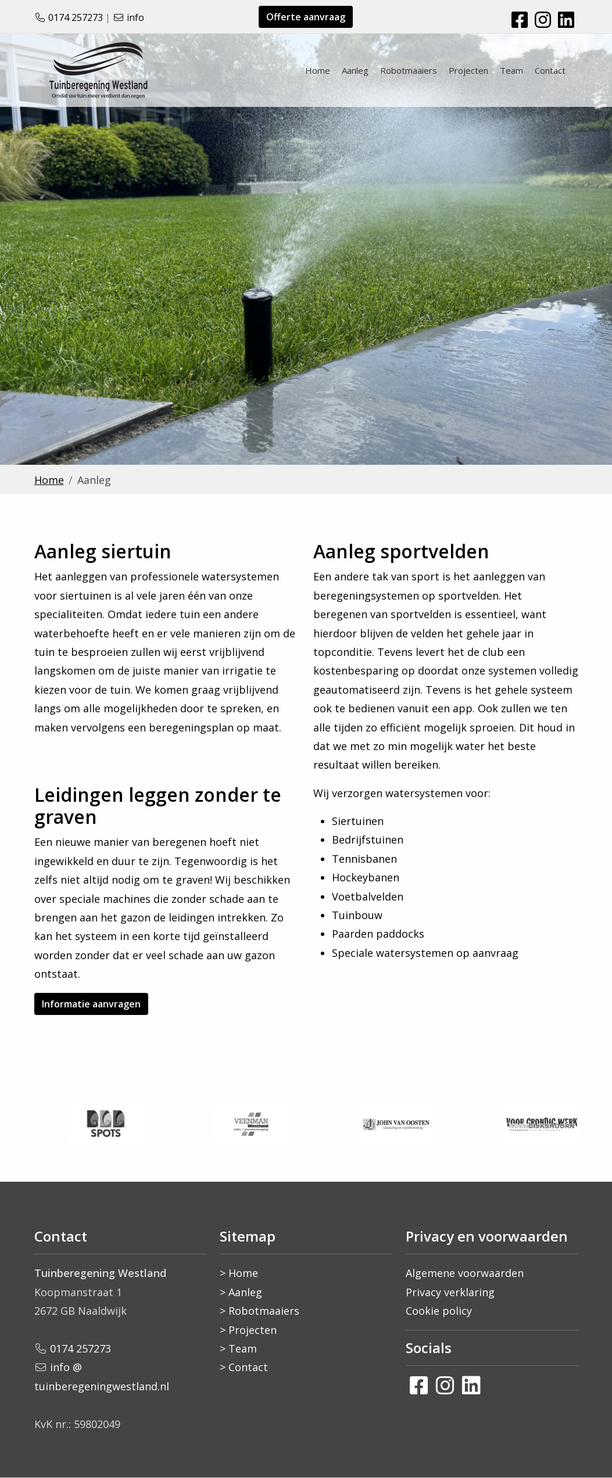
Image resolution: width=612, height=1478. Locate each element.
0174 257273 (75, 17)
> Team (238, 1348)
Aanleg (355, 70)
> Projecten (248, 1330)
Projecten (468, 70)
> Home (239, 1273)
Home (317, 70)
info (135, 17)
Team (511, 70)
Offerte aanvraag (305, 16)
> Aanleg (241, 1292)
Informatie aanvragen (91, 1004)
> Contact (244, 1367)
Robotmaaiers (408, 70)
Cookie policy (439, 1311)
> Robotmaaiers (259, 1311)
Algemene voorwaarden (465, 1273)
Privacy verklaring (450, 1292)
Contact (550, 70)
